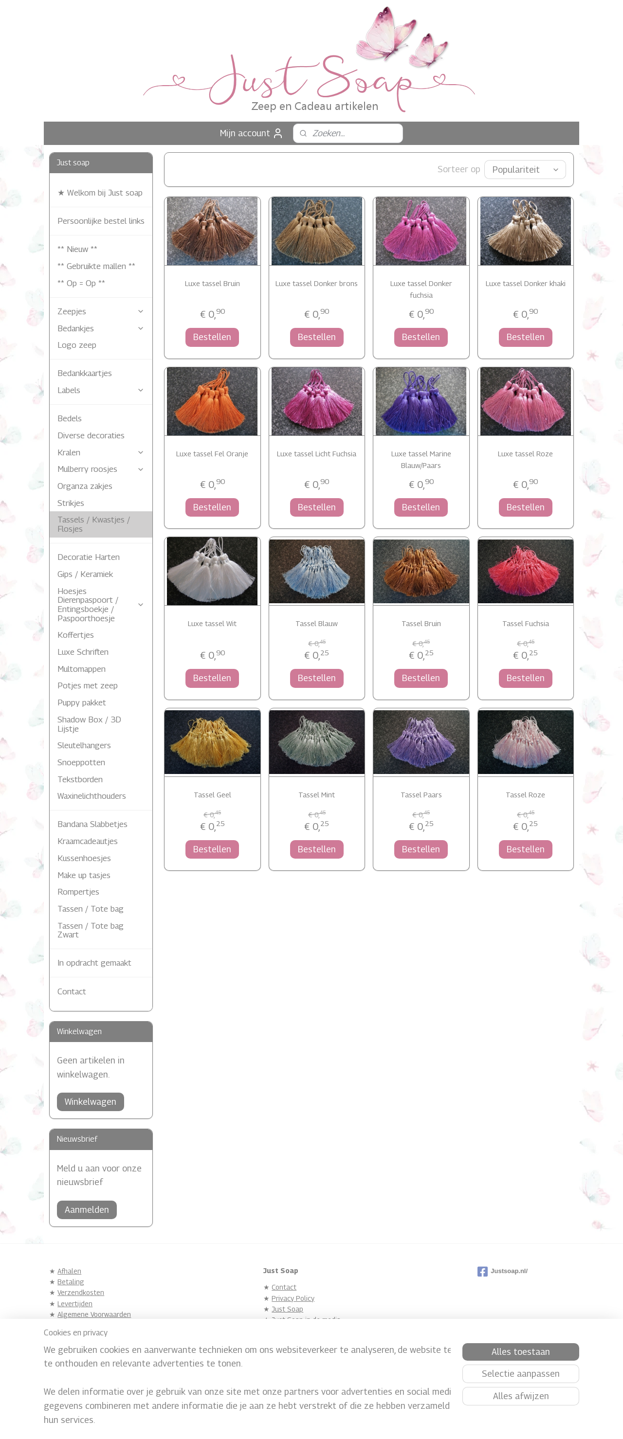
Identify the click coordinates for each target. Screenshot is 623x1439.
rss (293, 1421)
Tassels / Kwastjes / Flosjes (93, 524)
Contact (71, 991)
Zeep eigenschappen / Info (99, 1325)
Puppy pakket (81, 702)
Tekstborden (80, 779)
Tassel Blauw (316, 623)
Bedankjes (101, 328)
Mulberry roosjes (101, 469)
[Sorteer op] (525, 170)
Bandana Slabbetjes (92, 824)
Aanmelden (87, 1210)
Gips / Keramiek (85, 574)
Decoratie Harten (88, 557)
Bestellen (212, 337)
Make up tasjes (83, 875)
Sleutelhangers (84, 745)
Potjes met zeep (87, 685)
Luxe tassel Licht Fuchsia (316, 453)
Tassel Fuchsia (525, 623)
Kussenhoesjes (84, 858)
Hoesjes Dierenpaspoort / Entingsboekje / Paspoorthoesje (101, 604)
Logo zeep (76, 345)
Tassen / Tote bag (90, 909)
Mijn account (252, 133)
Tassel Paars (421, 794)
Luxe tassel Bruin (212, 283)
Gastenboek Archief (302, 1341)
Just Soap (287, 1309)
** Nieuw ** (77, 249)
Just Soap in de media (306, 1319)
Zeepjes (101, 311)
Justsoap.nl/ (502, 1271)
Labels (101, 390)
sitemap (276, 1421)
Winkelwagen (90, 1102)
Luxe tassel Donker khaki (525, 283)
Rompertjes (78, 892)
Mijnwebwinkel (403, 1421)
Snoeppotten (81, 762)
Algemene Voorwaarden (94, 1314)
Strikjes (70, 503)
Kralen (101, 452)
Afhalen (69, 1271)
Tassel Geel (212, 794)
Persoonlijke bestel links (101, 221)
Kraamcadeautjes (87, 841)
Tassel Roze (525, 794)
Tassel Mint (316, 794)
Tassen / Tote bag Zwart (90, 930)
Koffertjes (75, 635)
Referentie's (291, 1331)
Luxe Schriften (83, 652)
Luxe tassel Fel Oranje (212, 453)
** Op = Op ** (81, 283)
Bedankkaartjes (84, 373)
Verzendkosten (80, 1292)
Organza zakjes (84, 486)
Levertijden (74, 1303)
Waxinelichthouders (91, 796)
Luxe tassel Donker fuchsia (421, 289)
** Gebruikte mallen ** (96, 266)
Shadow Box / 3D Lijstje (89, 724)
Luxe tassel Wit (212, 623)
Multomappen (81, 669)
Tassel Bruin (421, 623)
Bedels (69, 418)
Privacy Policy (293, 1298)
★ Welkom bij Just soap (100, 193)
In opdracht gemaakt (94, 963)
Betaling (70, 1281)
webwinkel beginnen (325, 1421)
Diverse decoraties (91, 435)
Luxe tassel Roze (525, 453)
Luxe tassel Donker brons (316, 283)
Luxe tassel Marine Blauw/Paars (421, 459)
